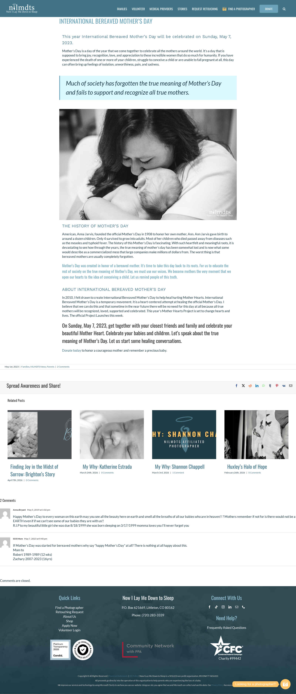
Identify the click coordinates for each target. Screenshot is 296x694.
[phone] (243, 606)
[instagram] (223, 606)
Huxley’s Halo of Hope (247, 466)
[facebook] (209, 606)
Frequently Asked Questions (226, 628)
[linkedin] (229, 606)
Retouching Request (69, 612)
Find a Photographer (69, 608)
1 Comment (178, 472)
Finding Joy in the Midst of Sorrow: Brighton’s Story (34, 470)
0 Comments (32, 480)
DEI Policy (133, 676)
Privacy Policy (217, 685)
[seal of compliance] (82, 641)
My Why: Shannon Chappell (179, 466)
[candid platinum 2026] (60, 641)
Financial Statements (118, 676)
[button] (284, 8)
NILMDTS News (38, 366)
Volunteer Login (69, 630)
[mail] (236, 606)
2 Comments (63, 366)
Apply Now (69, 626)
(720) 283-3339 (153, 615)
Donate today (71, 350)
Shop (69, 621)
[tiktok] (216, 606)
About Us (69, 616)
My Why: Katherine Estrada (107, 466)
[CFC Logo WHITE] (226, 637)
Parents (50, 366)
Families (25, 366)
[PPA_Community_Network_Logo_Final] (148, 643)
